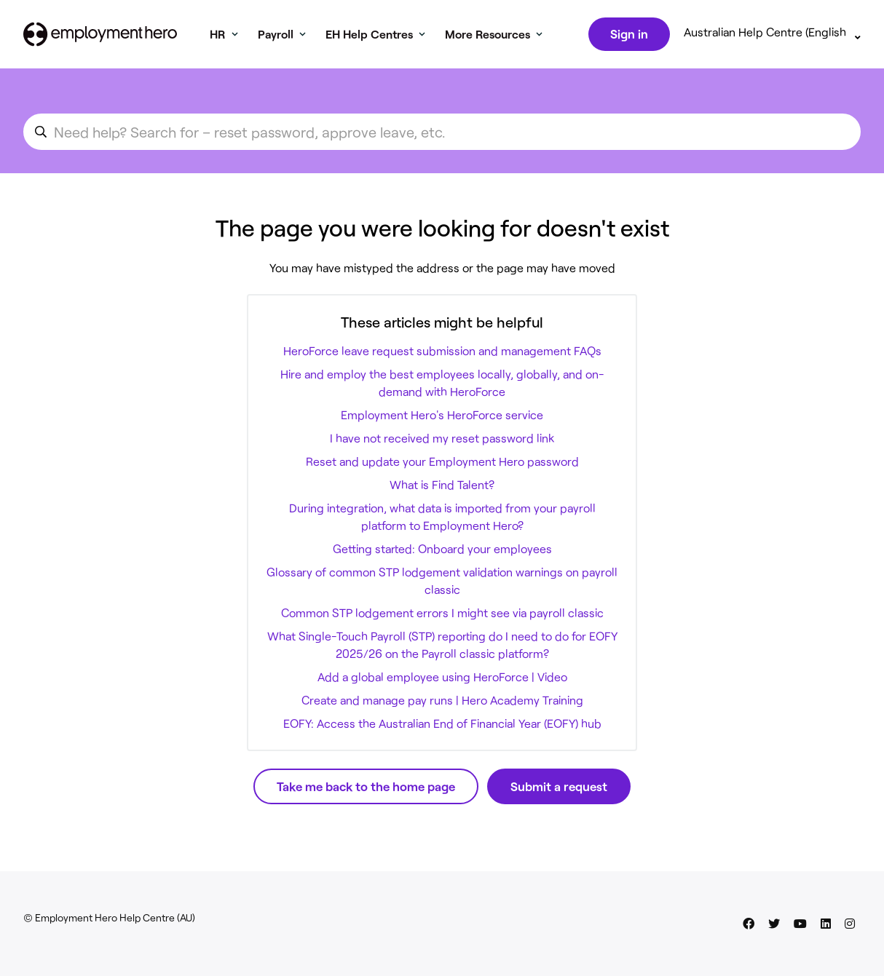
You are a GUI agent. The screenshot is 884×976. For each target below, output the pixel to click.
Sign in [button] (628, 35)
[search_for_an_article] (442, 134)
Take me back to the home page (366, 789)
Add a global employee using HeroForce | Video (442, 679)
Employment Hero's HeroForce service (442, 417)
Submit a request (558, 789)
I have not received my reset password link (442, 441)
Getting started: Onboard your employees (442, 551)
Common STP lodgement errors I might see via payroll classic (442, 615)
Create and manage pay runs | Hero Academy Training (442, 703)
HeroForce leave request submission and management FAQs (442, 353)
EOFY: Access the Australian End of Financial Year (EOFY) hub (442, 726)
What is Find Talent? (442, 487)
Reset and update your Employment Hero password (442, 464)
